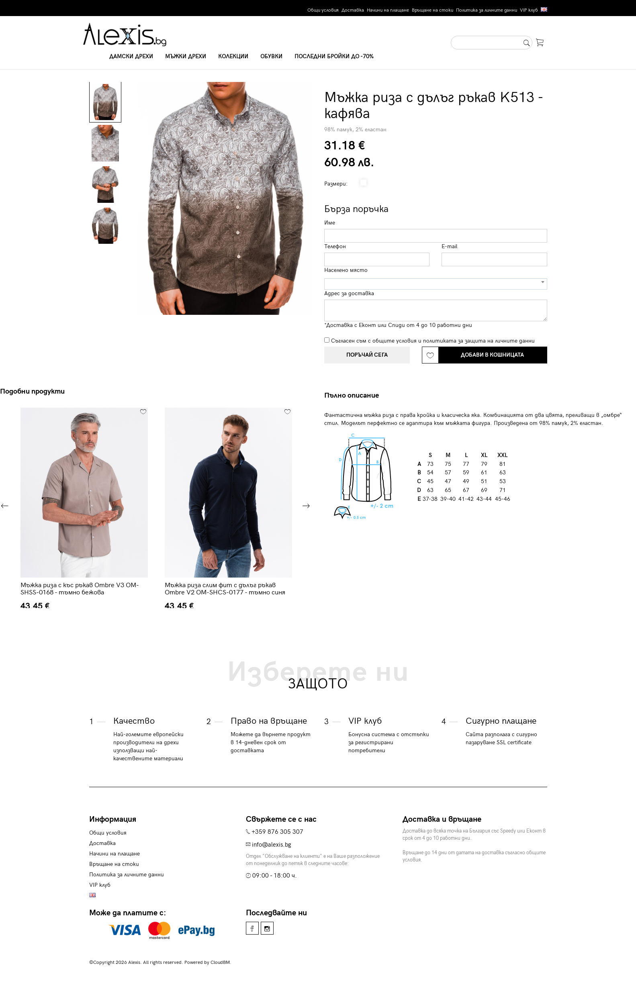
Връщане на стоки (432, 10)
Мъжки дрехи (185, 56)
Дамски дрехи (131, 56)
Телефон (335, 246)
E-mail (450, 246)
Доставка (353, 10)
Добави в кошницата (492, 354)
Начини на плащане (388, 10)
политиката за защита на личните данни (479, 340)
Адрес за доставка (349, 293)
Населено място (346, 270)
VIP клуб (529, 10)
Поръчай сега (367, 354)
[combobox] (435, 284)
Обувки (271, 56)
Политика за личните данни (486, 10)
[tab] (354, 396)
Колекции (233, 56)
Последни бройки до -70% (334, 56)
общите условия (394, 340)
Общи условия (323, 10)
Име (329, 222)
